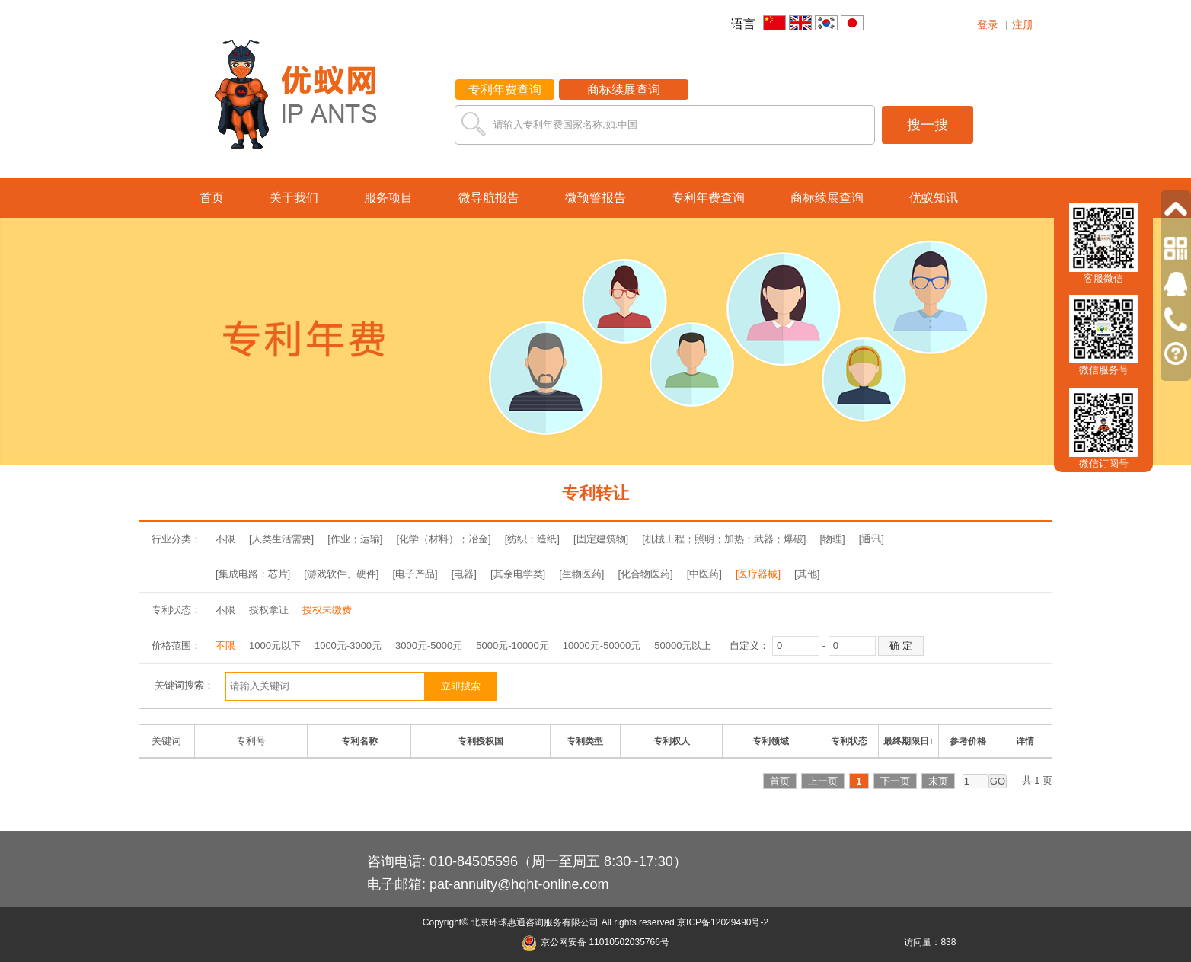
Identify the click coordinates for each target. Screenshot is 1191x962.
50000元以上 (682, 645)
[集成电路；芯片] (253, 574)
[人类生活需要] (281, 539)
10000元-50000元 (602, 645)
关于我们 (294, 197)
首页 (212, 197)
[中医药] (704, 574)
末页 (938, 781)
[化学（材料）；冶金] (443, 539)
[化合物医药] (645, 574)
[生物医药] (581, 574)
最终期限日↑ (908, 741)
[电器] (464, 574)
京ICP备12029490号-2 (722, 922)
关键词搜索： (184, 685)
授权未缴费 (327, 609)
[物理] (832, 539)
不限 (225, 539)
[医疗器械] (758, 574)
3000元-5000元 (428, 645)
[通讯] (871, 539)
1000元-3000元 (348, 645)
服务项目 (388, 197)
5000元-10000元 (512, 645)
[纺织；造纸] (532, 539)
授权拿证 (269, 609)
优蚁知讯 (933, 197)
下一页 (895, 781)
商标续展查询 (623, 89)
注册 (1022, 24)
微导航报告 (488, 197)
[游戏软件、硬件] (341, 574)
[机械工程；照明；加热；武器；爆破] (724, 539)
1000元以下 (275, 645)
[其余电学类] (517, 574)
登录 (987, 24)
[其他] (806, 574)
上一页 (823, 781)
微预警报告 (595, 197)
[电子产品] (414, 574)
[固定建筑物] (600, 539)
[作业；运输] (354, 539)
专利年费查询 (504, 89)
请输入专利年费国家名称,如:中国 (565, 124)
